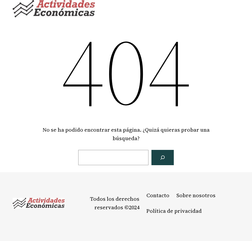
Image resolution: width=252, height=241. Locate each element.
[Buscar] (162, 157)
